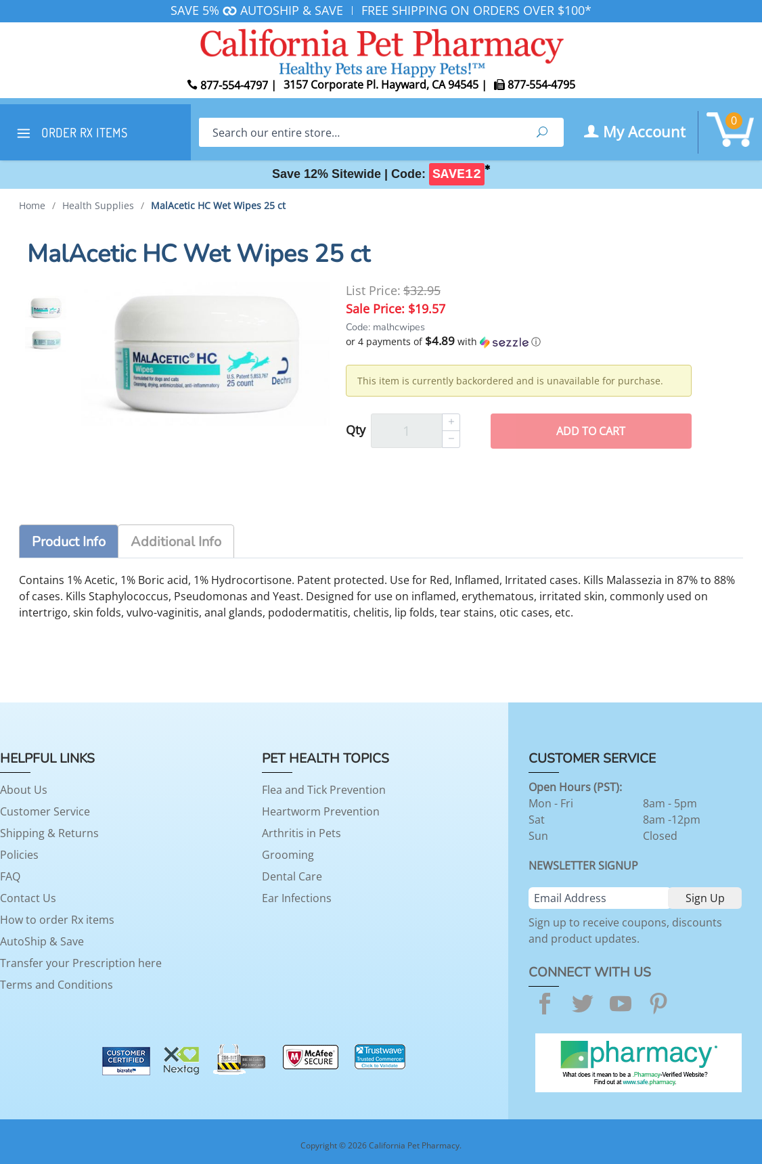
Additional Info (176, 542)
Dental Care (292, 876)
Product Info (69, 542)
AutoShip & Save (42, 941)
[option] (45, 307)
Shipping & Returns (49, 833)
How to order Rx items (57, 919)
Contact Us (28, 898)
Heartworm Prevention (321, 811)
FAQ (10, 876)
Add (590, 431)
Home (32, 205)
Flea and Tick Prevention (324, 789)
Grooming (288, 854)
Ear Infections (297, 898)
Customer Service (45, 811)
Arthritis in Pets (301, 833)
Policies (19, 854)
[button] (519, 342)
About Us (23, 789)
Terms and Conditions (56, 984)
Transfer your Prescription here (81, 963)
